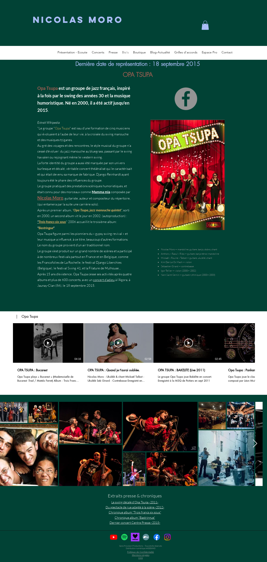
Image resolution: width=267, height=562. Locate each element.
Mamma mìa (101, 192)
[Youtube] (113, 537)
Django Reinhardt (108, 174)
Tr (40, 222)
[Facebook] (186, 98)
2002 (97, 216)
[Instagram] (167, 537)
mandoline (183, 249)
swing (69, 95)
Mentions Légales (140, 555)
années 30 (94, 95)
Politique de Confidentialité (140, 552)
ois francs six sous (53, 222)
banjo (201, 249)
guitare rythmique (191, 274)
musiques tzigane (58, 140)
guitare (193, 249)
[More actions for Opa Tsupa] (27, 317)
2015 (42, 110)
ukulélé (202, 257)
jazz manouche (74, 151)
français (107, 88)
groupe (78, 88)
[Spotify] (124, 537)
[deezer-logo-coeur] (135, 537)
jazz (95, 88)
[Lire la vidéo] (48, 343)
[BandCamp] (146, 537)
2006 (72, 222)
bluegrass (96, 151)
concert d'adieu (104, 280)
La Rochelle (72, 262)
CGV (140, 558)
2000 (83, 102)
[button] (27, 317)
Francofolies (51, 262)
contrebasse (187, 266)
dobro (207, 249)
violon (188, 262)
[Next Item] (255, 443)
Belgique (110, 257)
